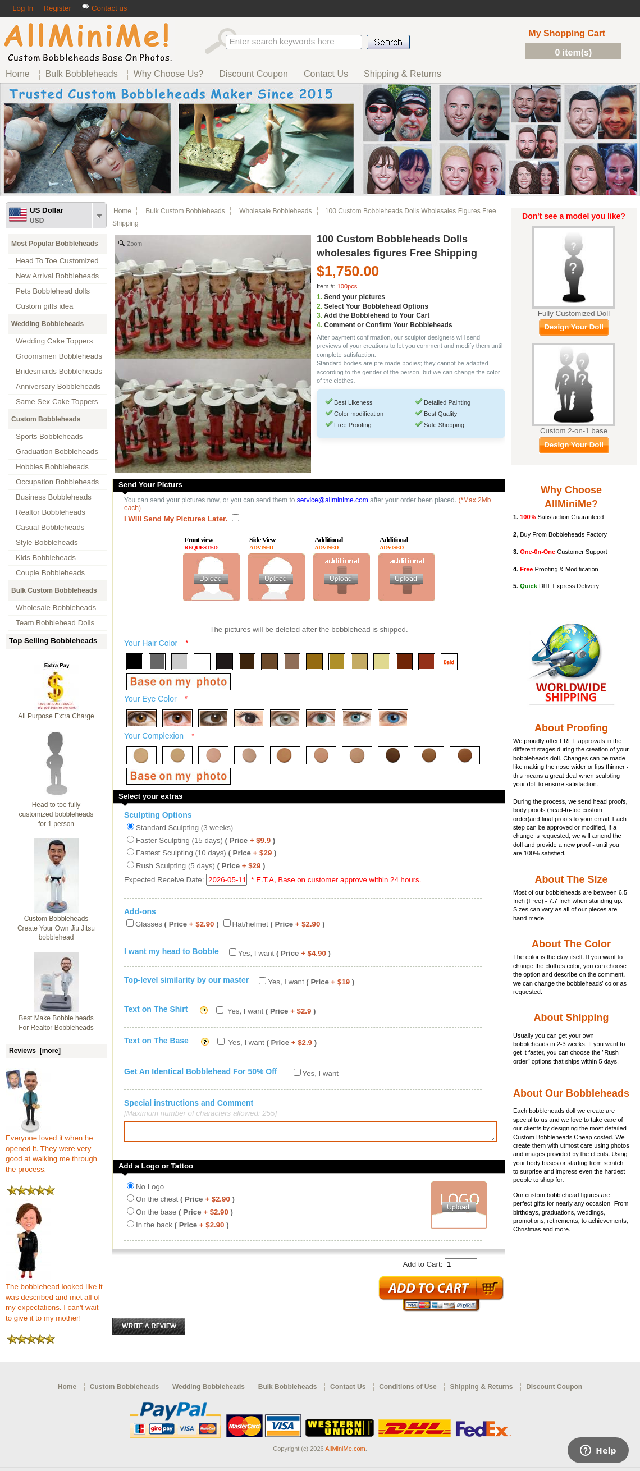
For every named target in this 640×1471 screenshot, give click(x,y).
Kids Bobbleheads (46, 557)
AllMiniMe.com (345, 1451)
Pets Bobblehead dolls (53, 291)
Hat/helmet (278, 924)
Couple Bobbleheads (50, 573)
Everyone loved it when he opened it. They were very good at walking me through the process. (51, 1150)
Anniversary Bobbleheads (58, 386)
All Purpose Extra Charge (56, 716)
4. (319, 325)
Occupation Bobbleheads (57, 482)
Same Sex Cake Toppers (57, 401)
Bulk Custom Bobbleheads (54, 590)
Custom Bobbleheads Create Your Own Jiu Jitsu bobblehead (56, 928)
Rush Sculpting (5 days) (200, 865)
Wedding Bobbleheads (47, 324)
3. (319, 315)
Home (122, 211)
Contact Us (347, 1390)
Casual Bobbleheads (50, 527)
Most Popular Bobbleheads (54, 244)
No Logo (150, 1190)
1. (319, 297)
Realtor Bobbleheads (50, 512)
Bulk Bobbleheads (287, 1390)
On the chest (185, 1202)
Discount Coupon (554, 1390)
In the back (182, 1228)
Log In (22, 8)
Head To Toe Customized (57, 260)
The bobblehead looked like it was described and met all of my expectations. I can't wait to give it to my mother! (54, 1298)
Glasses (177, 924)
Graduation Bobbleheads (57, 451)
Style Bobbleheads (47, 542)
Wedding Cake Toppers (54, 341)
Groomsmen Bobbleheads (59, 356)
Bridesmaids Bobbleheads (59, 371)
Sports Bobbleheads (49, 436)
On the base (184, 1215)
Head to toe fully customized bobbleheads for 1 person (56, 814)
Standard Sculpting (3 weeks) (184, 827)
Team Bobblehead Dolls (55, 622)
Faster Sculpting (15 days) (205, 840)
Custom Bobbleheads (45, 419)
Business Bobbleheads (54, 497)
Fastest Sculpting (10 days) (206, 853)
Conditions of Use (408, 1390)
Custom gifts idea (45, 306)
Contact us (104, 8)
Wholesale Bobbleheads (56, 607)
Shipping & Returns (481, 1390)
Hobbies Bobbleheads (52, 466)
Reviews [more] (35, 1051)
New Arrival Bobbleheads (57, 276)
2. (319, 306)
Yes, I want (284, 953)
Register (57, 8)
